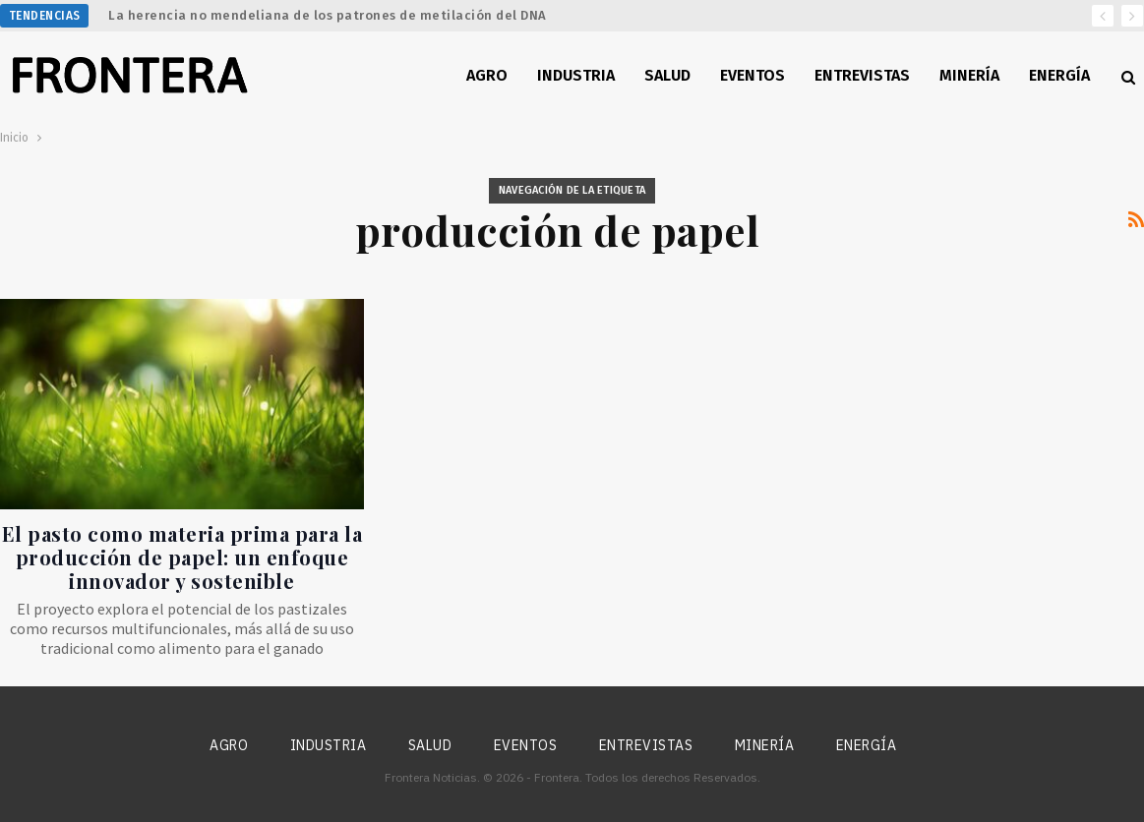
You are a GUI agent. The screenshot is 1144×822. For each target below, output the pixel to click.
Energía (1059, 75)
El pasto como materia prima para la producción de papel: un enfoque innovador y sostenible (182, 557)
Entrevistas (862, 75)
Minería (969, 75)
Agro (487, 75)
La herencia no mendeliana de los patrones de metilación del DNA (327, 15)
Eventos (752, 75)
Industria (576, 75)
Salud (667, 75)
